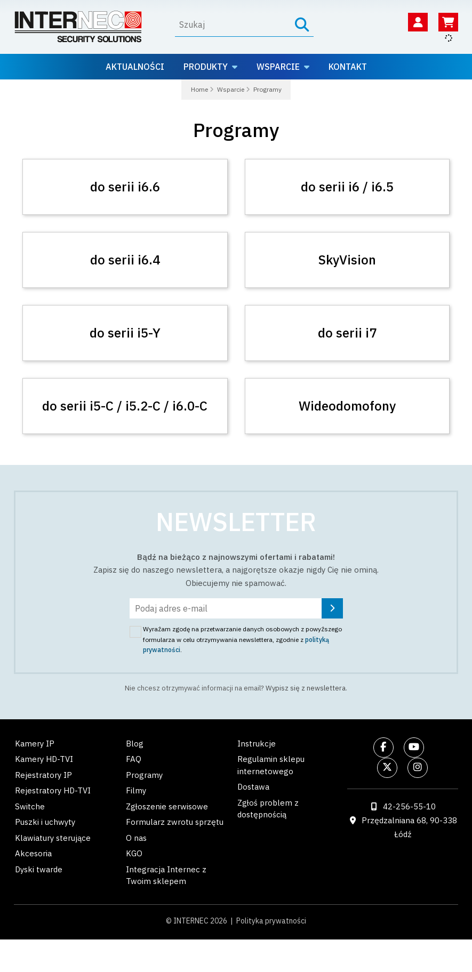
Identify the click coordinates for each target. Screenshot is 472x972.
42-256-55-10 (409, 806)
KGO (134, 853)
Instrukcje (256, 743)
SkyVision (347, 259)
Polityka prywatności (271, 921)
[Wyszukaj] (233, 24)
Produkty (205, 66)
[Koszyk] (448, 22)
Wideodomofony (347, 405)
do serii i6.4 (125, 259)
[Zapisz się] (332, 608)
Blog (134, 743)
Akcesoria (33, 853)
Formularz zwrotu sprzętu (174, 822)
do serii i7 (347, 332)
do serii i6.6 (125, 186)
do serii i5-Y (125, 332)
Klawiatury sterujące (53, 838)
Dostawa (253, 787)
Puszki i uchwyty (45, 822)
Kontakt (348, 66)
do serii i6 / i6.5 (347, 186)
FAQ (133, 759)
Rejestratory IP (43, 775)
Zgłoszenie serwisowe (167, 806)
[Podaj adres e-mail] (236, 608)
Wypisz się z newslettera (306, 688)
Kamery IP (34, 743)
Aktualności (135, 66)
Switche (30, 806)
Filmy (136, 790)
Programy (144, 775)
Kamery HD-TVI (44, 759)
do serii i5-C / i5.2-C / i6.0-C (124, 405)
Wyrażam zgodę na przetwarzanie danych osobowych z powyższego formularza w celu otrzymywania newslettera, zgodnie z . (242, 639)
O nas (136, 838)
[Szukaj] (302, 24)
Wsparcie (278, 66)
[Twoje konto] (418, 22)
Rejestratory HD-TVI (53, 790)
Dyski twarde (38, 869)
